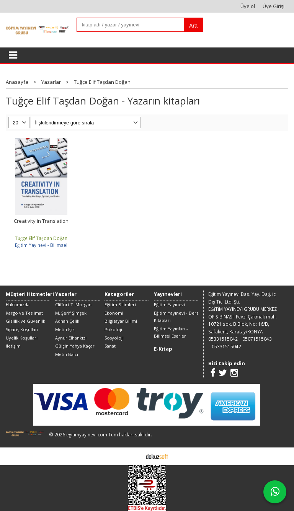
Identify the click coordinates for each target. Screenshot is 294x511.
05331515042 (223, 339)
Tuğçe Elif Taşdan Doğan (41, 238)
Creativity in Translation (41, 220)
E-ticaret (135, 455)
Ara (193, 26)
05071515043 (257, 339)
